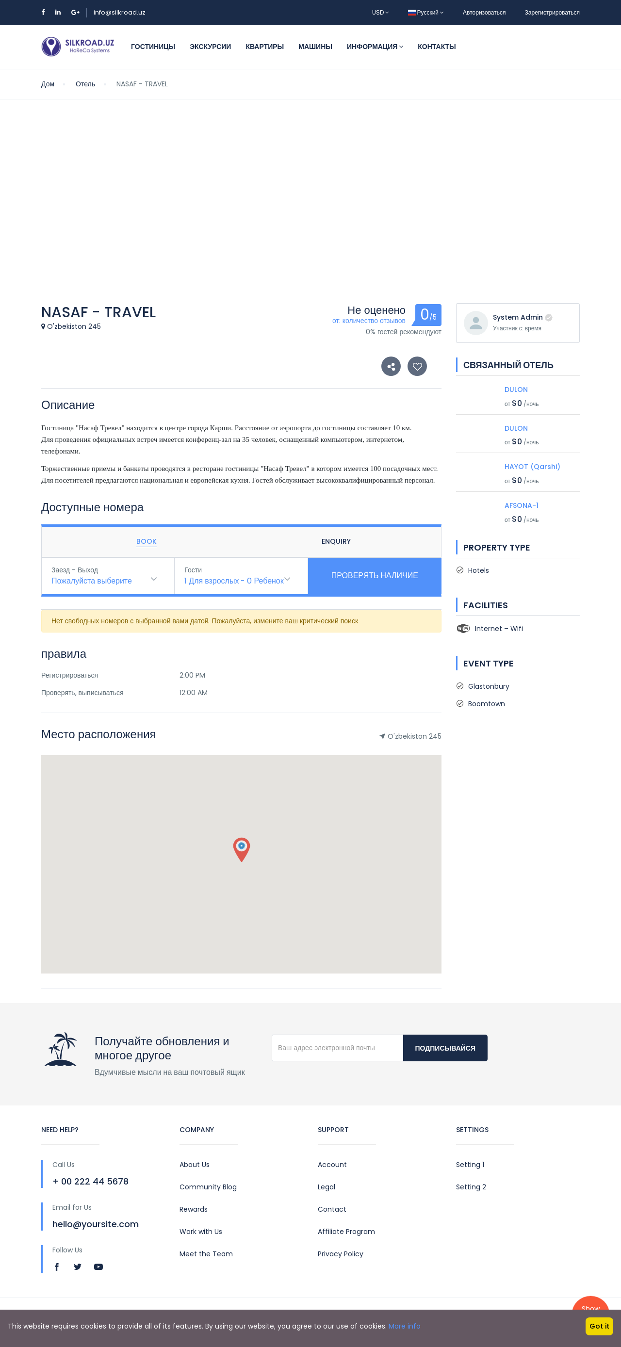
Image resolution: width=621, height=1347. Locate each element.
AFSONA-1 (522, 505)
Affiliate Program (346, 1231)
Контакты (437, 46)
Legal (326, 1187)
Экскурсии (210, 46)
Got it (599, 1326)
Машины (315, 46)
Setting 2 (471, 1187)
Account (332, 1164)
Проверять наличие (374, 575)
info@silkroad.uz (120, 12)
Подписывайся (445, 1048)
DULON (516, 389)
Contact (332, 1209)
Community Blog (208, 1187)
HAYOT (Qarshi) (532, 466)
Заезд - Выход (74, 570)
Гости (193, 570)
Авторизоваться (484, 12)
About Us (195, 1164)
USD (380, 12)
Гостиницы (153, 46)
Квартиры (264, 46)
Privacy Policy (340, 1254)
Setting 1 (470, 1164)
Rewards (194, 1209)
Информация (375, 46)
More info (405, 1326)
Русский (426, 12)
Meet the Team (206, 1254)
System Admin (518, 317)
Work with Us (201, 1231)
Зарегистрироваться (552, 12)
